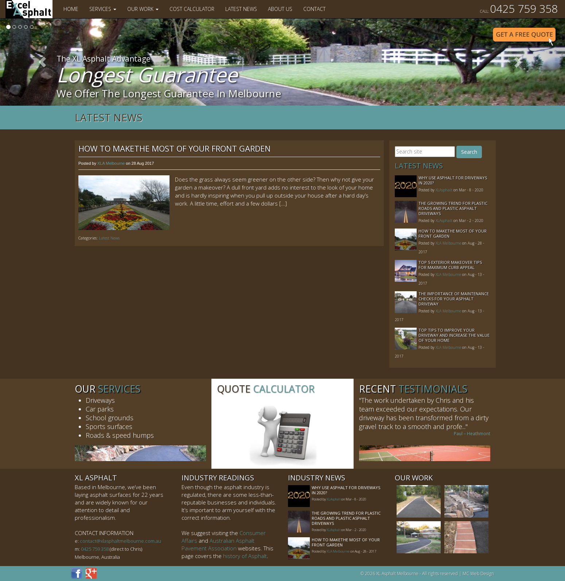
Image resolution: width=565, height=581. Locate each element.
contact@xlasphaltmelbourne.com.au (120, 541)
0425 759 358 (519, 8)
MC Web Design (478, 573)
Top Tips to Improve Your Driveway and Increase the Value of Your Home (454, 335)
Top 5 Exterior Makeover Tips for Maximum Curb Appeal (450, 265)
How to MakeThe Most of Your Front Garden (174, 148)
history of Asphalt (245, 555)
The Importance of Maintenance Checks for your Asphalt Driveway (453, 299)
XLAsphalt (444, 189)
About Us (280, 8)
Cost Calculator (192, 8)
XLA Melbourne (111, 163)
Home (70, 8)
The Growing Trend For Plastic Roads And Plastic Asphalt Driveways (452, 208)
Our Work (143, 8)
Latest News (241, 8)
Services (102, 8)
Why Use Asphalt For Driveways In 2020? (452, 180)
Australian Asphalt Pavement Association (218, 544)
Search (469, 151)
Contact (314, 8)
